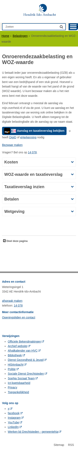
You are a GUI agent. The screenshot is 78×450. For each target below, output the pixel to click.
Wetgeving (14, 211)
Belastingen (20, 35)
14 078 (32, 152)
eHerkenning (28, 137)
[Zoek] (61, 27)
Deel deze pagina (17, 241)
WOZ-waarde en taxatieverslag (33, 174)
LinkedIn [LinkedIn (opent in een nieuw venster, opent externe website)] (13, 427)
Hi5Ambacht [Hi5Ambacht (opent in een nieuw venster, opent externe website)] (15, 364)
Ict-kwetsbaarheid (19, 383)
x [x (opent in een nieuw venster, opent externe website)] (8, 408)
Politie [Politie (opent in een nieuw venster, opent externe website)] (12, 369)
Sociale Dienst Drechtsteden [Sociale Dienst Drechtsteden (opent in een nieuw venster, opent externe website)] (26, 373)
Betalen (11, 199)
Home (5, 35)
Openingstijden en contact (18, 317)
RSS (71, 445)
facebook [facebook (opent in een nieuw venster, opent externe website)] (13, 413)
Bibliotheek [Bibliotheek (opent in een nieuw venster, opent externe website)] (15, 355)
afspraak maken (12, 300)
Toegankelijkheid (18, 392)
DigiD (12, 137)
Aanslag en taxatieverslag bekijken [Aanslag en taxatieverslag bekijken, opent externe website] (34, 131)
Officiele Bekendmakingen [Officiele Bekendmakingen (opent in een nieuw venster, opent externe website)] (24, 341)
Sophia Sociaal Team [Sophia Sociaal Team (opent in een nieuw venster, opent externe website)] (21, 378)
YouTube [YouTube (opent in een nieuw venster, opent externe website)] (13, 422)
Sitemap (59, 445)
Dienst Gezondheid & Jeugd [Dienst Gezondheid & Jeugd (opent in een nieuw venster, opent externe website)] (25, 359)
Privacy (12, 387)
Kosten (11, 162)
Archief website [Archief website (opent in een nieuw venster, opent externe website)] (17, 346)
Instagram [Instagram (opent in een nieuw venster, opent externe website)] (14, 417)
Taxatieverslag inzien (24, 186)
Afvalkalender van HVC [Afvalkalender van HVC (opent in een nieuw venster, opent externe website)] (22, 350)
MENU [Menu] (77, 26)
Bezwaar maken (12, 145)
